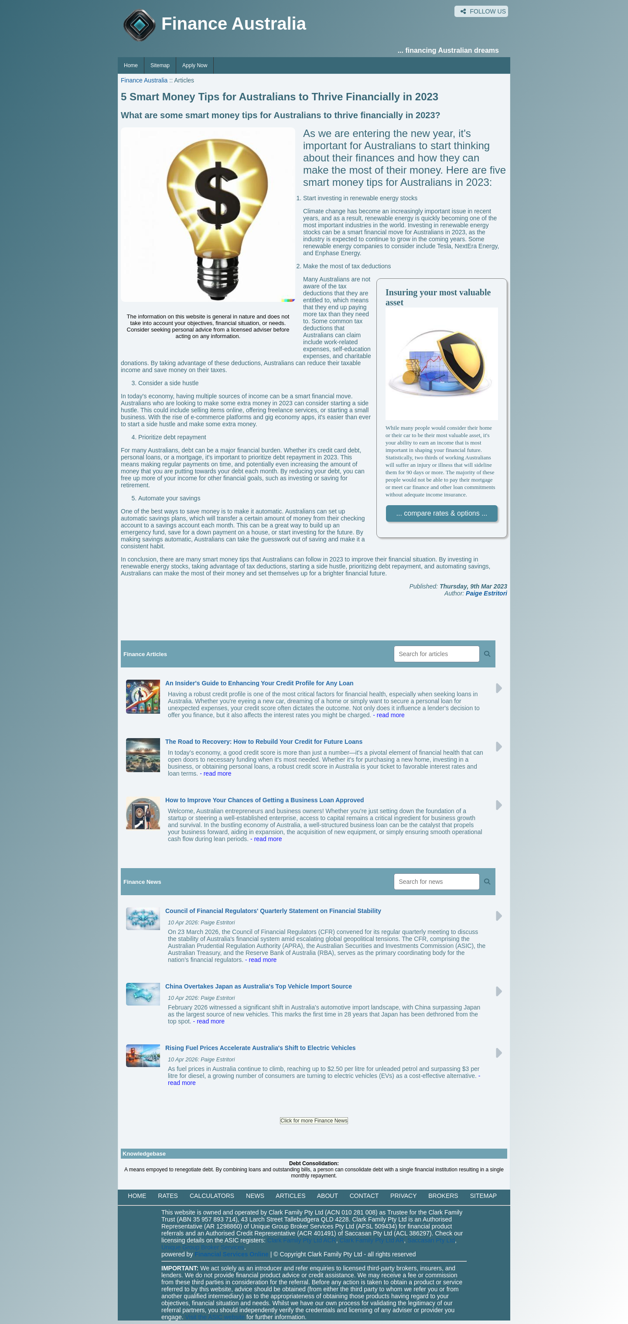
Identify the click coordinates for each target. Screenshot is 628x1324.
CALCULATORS (212, 1195)
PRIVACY (403, 1195)
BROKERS (443, 1195)
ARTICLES (290, 1195)
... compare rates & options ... (442, 513)
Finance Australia (144, 80)
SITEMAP (483, 1195)
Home (131, 65)
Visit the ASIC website (215, 1317)
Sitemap (160, 65)
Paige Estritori (486, 593)
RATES (168, 1195)
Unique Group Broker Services (202, 1247)
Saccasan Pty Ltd (431, 1240)
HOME (137, 1195)
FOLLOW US (483, 11)
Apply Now (194, 65)
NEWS (255, 1195)
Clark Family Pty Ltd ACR (301, 1240)
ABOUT (327, 1195)
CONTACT (364, 1195)
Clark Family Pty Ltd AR (372, 1240)
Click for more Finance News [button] (313, 1121)
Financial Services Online (232, 1254)
